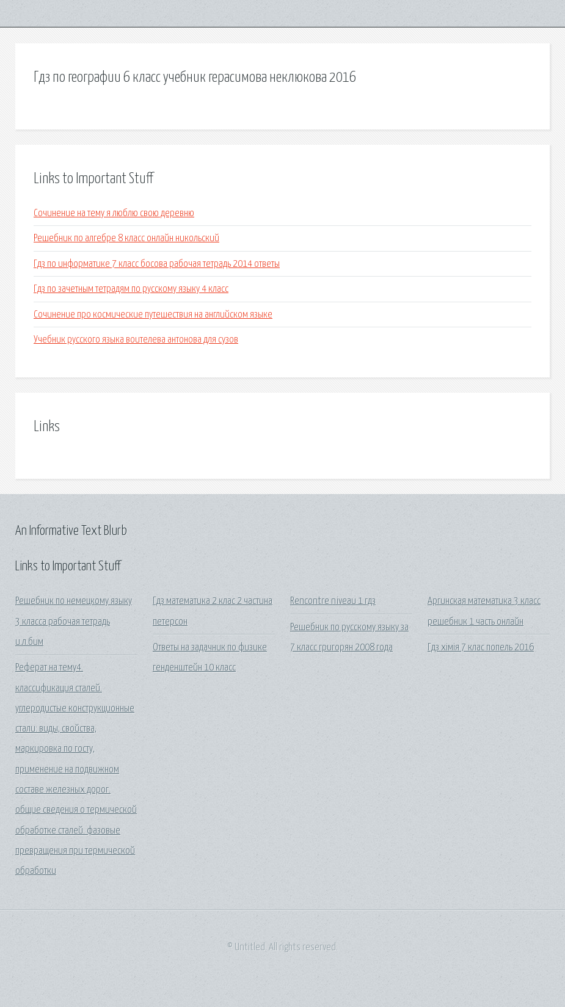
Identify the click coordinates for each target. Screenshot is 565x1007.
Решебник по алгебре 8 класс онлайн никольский (126, 238)
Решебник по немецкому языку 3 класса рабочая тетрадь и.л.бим (73, 621)
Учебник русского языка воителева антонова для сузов (136, 340)
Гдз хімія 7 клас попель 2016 (481, 647)
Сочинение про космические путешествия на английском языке (153, 315)
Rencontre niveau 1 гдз (333, 601)
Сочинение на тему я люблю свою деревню (114, 213)
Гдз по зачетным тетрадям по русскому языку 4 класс (131, 289)
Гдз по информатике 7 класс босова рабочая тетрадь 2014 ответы (157, 264)
